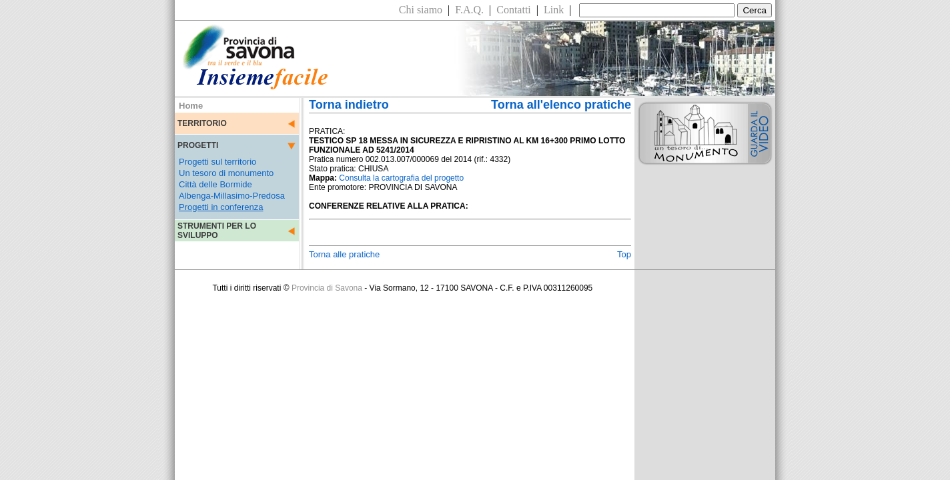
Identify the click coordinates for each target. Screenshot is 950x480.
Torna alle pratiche (344, 254)
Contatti (513, 9)
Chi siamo (420, 9)
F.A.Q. (469, 9)
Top (624, 254)
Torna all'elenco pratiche (561, 104)
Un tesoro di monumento (226, 173)
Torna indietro (349, 104)
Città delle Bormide (215, 184)
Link (554, 9)
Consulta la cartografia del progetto (401, 178)
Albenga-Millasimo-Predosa (232, 196)
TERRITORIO (202, 123)
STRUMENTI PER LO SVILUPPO (216, 230)
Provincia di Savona (327, 288)
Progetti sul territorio (217, 162)
